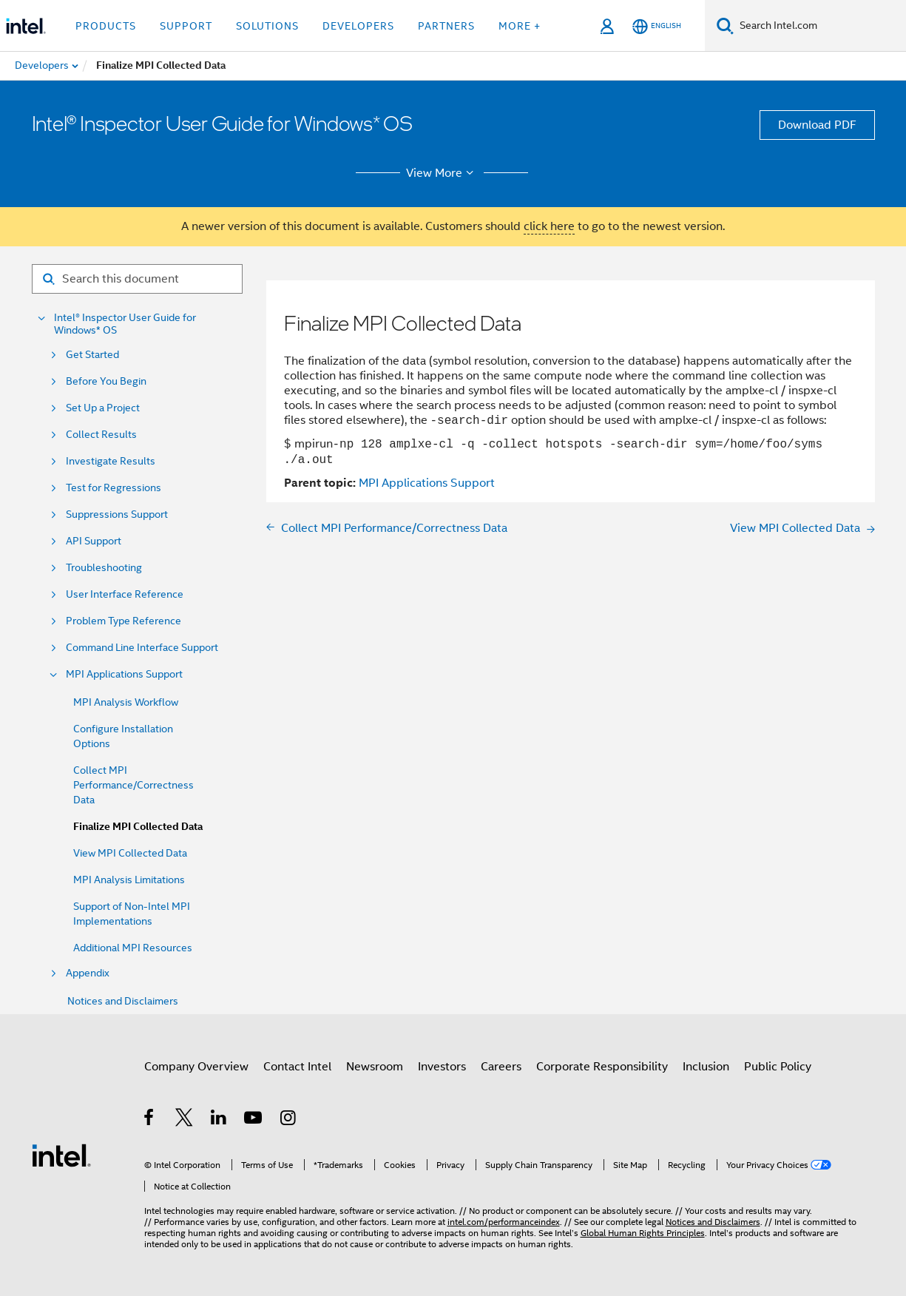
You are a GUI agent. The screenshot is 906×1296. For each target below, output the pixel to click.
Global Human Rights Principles (643, 1232)
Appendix (87, 973)
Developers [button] (358, 26)
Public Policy (777, 1066)
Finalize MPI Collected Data (138, 827)
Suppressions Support (117, 514)
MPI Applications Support (124, 674)
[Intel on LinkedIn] (219, 1120)
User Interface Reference (124, 594)
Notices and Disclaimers (122, 1001)
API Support (93, 541)
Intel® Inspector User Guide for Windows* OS (125, 324)
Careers (501, 1066)
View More (442, 173)
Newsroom (374, 1066)
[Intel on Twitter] (184, 1120)
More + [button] (519, 26)
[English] (657, 26)
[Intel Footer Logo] (61, 1154)
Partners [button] (446, 26)
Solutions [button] (267, 26)
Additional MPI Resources (132, 947)
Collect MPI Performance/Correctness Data (133, 784)
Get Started (92, 354)
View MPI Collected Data (130, 853)
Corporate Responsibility (602, 1066)
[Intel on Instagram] (288, 1120)
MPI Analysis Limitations (129, 879)
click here (549, 226)
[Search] (725, 25)
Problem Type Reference (123, 621)
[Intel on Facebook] (149, 1120)
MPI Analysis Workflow (125, 702)
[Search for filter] (137, 279)
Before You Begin (106, 381)
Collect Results (101, 434)
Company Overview (196, 1066)
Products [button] (105, 26)
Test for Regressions (113, 488)
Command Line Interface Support (142, 647)
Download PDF (817, 125)
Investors (442, 1066)
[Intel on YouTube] (254, 1120)
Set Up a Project (103, 408)
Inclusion (706, 1066)
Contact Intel (297, 1066)
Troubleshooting (104, 567)
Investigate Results (110, 461)
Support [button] (186, 26)
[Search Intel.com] (820, 26)
